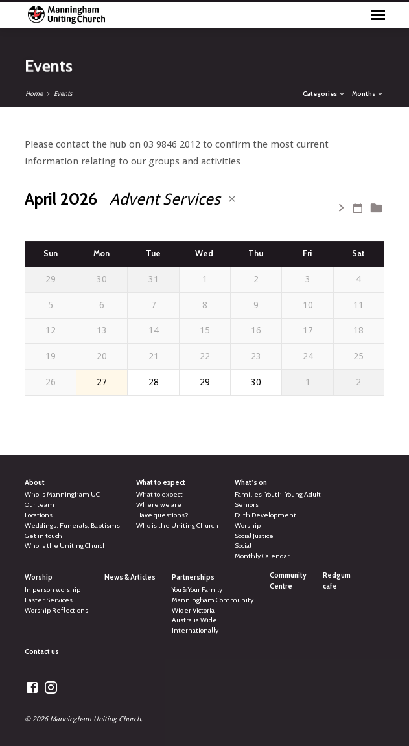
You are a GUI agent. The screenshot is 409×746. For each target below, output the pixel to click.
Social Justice (254, 536)
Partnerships (193, 577)
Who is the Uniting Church (66, 545)
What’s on (251, 483)
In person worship (52, 589)
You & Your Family (197, 589)
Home (34, 93)
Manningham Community (212, 600)
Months (368, 93)
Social (243, 545)
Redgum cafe (337, 580)
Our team (39, 505)
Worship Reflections (56, 610)
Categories (324, 93)
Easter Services (49, 600)
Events (63, 93)
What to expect (160, 483)
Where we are (158, 505)
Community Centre (288, 580)
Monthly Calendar (262, 556)
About (35, 483)
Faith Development (265, 515)
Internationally (195, 630)
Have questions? (162, 515)
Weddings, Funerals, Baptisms (72, 525)
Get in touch (43, 536)
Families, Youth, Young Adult (278, 494)
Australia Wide (194, 620)
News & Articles (130, 577)
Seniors (247, 505)
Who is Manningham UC (62, 494)
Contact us (42, 652)
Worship (248, 525)
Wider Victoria (193, 610)
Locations (39, 515)
